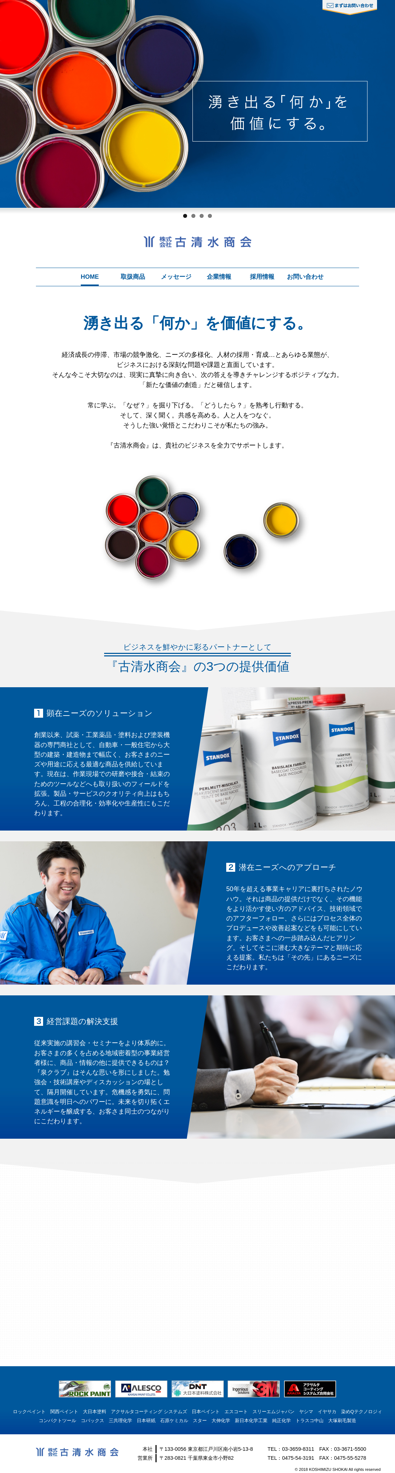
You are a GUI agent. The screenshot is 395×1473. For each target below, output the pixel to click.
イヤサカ (327, 1411)
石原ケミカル (174, 1420)
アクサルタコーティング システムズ (149, 1411)
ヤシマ (306, 1411)
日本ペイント (206, 1411)
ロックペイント (29, 1411)
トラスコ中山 (310, 1420)
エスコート (236, 1411)
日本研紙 (146, 1420)
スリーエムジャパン (273, 1411)
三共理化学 (120, 1420)
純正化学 (281, 1420)
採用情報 (262, 276)
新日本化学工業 (251, 1420)
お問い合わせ (305, 276)
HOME (90, 276)
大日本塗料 (94, 1411)
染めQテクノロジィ (361, 1411)
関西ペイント (64, 1411)
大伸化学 (221, 1420)
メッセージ (176, 276)
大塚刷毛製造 (342, 1420)
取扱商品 (133, 276)
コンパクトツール (57, 1420)
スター (200, 1420)
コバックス (92, 1420)
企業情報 (219, 276)
